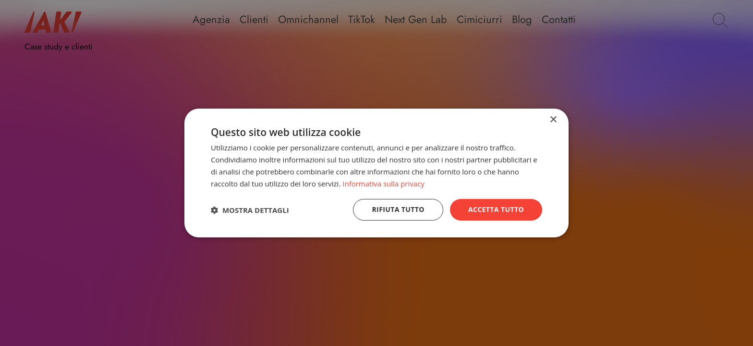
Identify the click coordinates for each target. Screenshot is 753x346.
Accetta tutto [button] (496, 209)
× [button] (553, 120)
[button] (250, 210)
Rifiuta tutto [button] (398, 209)
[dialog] (376, 173)
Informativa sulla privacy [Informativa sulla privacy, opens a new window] (383, 183)
